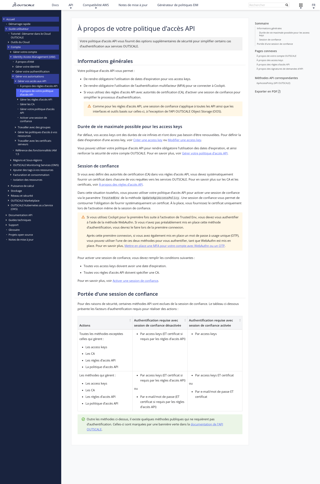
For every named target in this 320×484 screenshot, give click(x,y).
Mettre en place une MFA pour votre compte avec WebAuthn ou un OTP (174, 246)
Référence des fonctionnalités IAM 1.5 (36, 152)
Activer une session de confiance (33, 119)
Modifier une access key (184, 140)
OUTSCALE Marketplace (25, 200)
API (71, 5)
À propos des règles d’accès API (39, 86)
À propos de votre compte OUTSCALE (276, 55)
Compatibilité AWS (96, 5)
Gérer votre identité (27, 66)
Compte (16, 47)
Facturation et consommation (31, 175)
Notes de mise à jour (133, 5)
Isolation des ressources (27, 180)
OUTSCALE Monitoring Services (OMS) (36, 165)
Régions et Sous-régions (27, 160)
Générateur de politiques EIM (177, 5)
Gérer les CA (27, 104)
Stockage (16, 191)
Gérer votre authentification (33, 71)
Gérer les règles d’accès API (36, 99)
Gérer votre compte (25, 52)
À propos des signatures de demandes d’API (280, 68)
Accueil (10, 19)
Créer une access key (147, 140)
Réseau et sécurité (22, 195)
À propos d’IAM (25, 62)
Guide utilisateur (19, 29)
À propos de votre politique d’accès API (36, 92)
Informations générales (269, 28)
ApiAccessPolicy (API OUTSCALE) (273, 82)
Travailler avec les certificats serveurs (34, 142)
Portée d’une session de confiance (275, 43)
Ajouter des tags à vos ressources (33, 170)
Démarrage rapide (19, 24)
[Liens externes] (300, 5)
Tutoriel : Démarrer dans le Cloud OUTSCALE (31, 35)
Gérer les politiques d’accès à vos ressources (37, 133)
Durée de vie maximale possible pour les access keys (284, 34)
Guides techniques (20, 220)
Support (14, 225)
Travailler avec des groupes (34, 127)
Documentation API (20, 215)
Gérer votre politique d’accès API (37, 110)
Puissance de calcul (22, 186)
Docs (55, 5)
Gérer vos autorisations (30, 76)
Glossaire (14, 230)
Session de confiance (270, 39)
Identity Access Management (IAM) (34, 57)
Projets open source (21, 234)
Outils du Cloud (20, 42)
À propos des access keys (270, 59)
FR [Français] (313, 5)
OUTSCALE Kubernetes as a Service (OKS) (32, 207)
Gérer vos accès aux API (32, 81)
